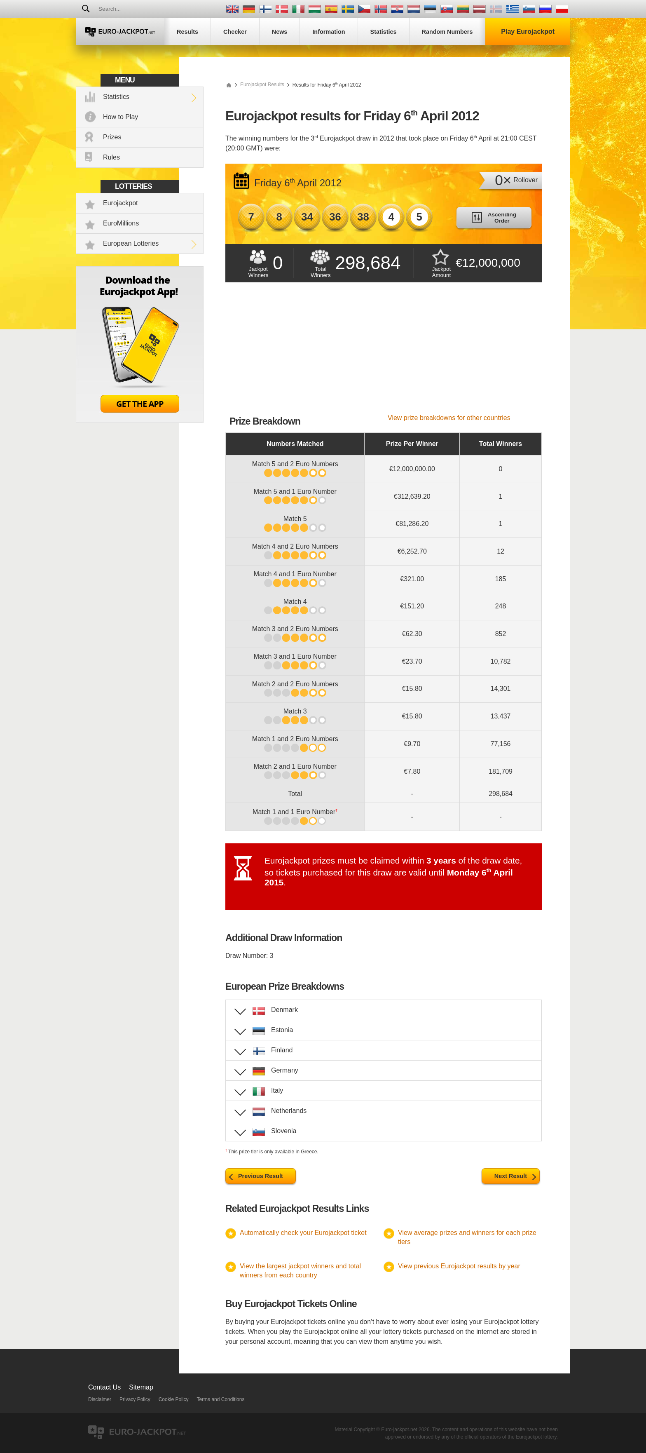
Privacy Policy (134, 1399)
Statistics (116, 96)
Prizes (112, 137)
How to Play (120, 116)
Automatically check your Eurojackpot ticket (303, 1232)
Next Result (510, 1176)
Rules (111, 157)
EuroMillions (121, 223)
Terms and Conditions (220, 1399)
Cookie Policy (174, 1399)
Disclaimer (99, 1399)
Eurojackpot (120, 203)
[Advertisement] (383, 352)
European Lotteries (131, 243)
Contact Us (104, 1387)
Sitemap (141, 1387)
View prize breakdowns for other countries (449, 417)
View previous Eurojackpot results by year (459, 1266)
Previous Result (260, 1176)
